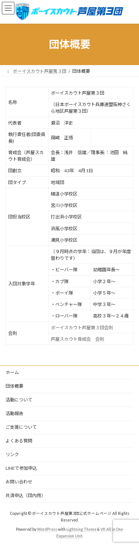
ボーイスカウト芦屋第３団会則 (82, 327)
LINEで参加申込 (21, 468)
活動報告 (14, 413)
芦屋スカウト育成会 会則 (77, 339)
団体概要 (14, 386)
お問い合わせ (19, 482)
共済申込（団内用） (26, 495)
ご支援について (21, 427)
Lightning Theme (81, 529)
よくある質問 (19, 441)
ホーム (12, 372)
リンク (12, 454)
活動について (19, 399)
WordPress (47, 529)
